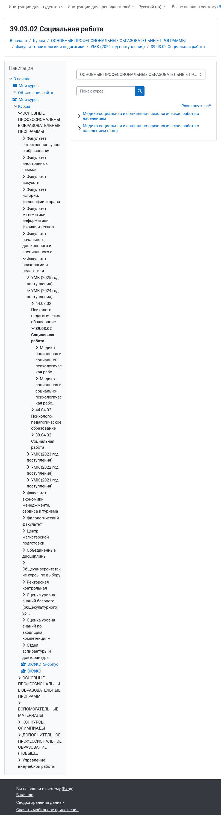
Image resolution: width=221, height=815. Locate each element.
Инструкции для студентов (34, 6)
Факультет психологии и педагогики (50, 46)
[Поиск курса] (105, 91)
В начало (18, 40)
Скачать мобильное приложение (47, 809)
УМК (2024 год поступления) (118, 46)
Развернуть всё (196, 105)
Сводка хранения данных (40, 802)
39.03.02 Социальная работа (178, 46)
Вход (67, 788)
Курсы (39, 40)
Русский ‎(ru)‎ (150, 6)
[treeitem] (35, 422)
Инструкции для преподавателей (99, 6)
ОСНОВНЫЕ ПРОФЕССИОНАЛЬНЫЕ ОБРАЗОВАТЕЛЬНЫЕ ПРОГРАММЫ (118, 40)
